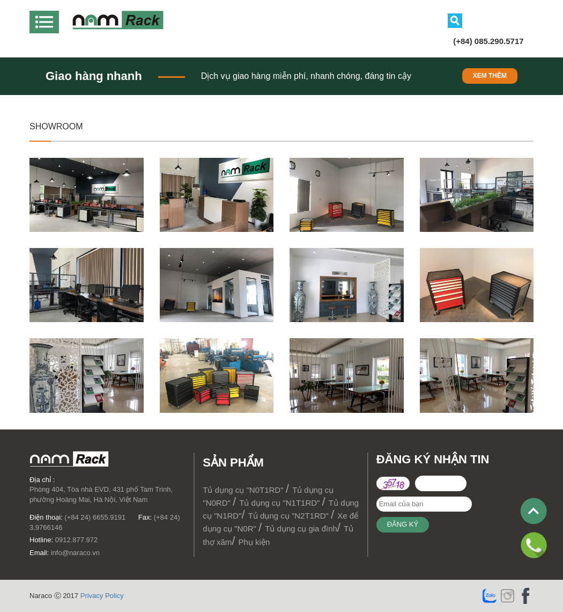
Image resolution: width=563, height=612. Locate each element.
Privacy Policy (102, 596)
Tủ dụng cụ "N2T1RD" (289, 515)
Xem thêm (490, 75)
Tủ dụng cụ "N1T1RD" (280, 502)
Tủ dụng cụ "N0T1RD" (244, 489)
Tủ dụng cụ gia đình (301, 528)
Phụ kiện (254, 542)
